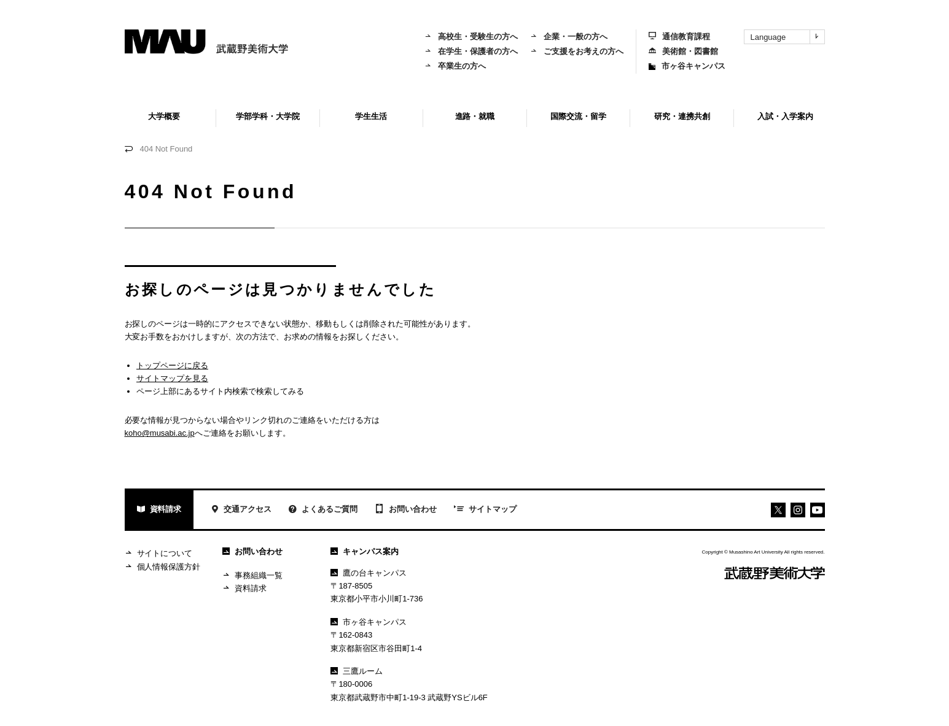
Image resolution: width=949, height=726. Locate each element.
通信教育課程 (679, 36)
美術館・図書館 (683, 51)
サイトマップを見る (172, 378)
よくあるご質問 (323, 510)
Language (787, 37)
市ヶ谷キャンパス (687, 66)
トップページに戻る (172, 365)
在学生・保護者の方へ (471, 51)
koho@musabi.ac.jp (160, 433)
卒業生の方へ (455, 66)
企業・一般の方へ (568, 36)
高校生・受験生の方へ (471, 36)
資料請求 (159, 510)
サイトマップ (485, 510)
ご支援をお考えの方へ (576, 51)
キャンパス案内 (364, 551)
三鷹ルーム (356, 671)
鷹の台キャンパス (368, 573)
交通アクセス (241, 510)
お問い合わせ (406, 510)
